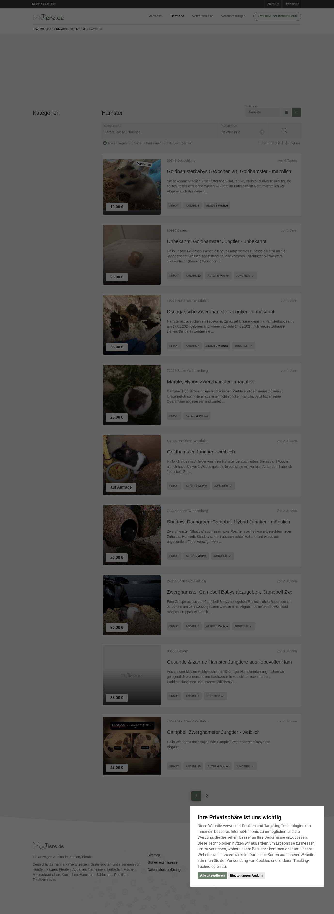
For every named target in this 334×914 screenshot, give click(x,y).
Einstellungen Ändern (246, 875)
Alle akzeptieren (212, 875)
